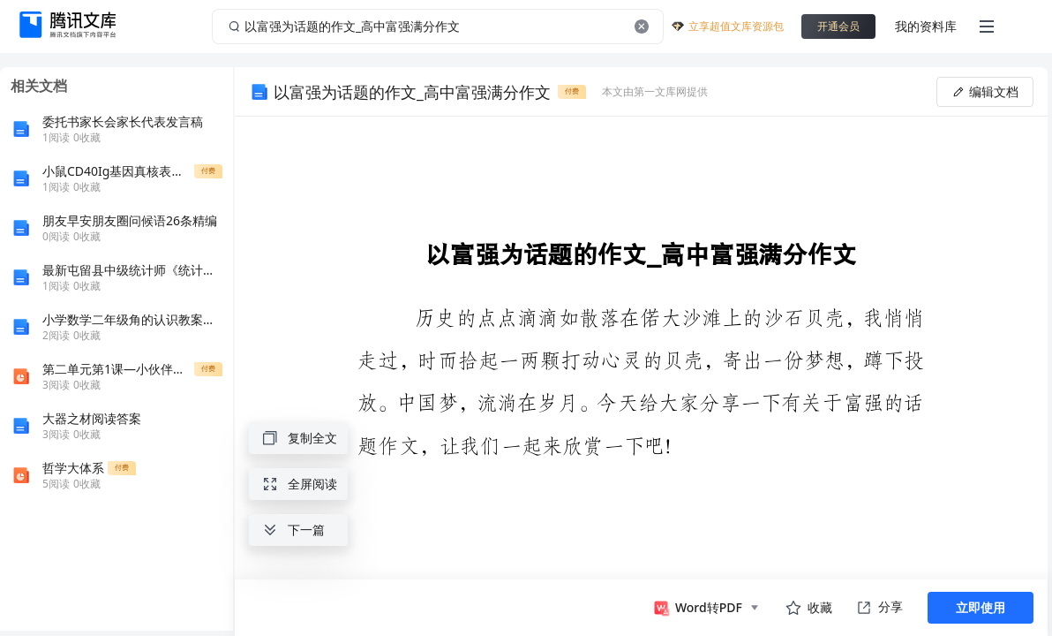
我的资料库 (926, 26)
